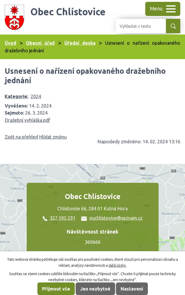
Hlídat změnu (53, 136)
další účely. (117, 265)
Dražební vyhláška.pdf (27, 120)
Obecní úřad (40, 43)
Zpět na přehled (21, 136)
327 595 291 (59, 217)
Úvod (10, 43)
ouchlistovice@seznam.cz (112, 217)
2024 (36, 96)
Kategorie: (16, 96)
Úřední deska (80, 43)
